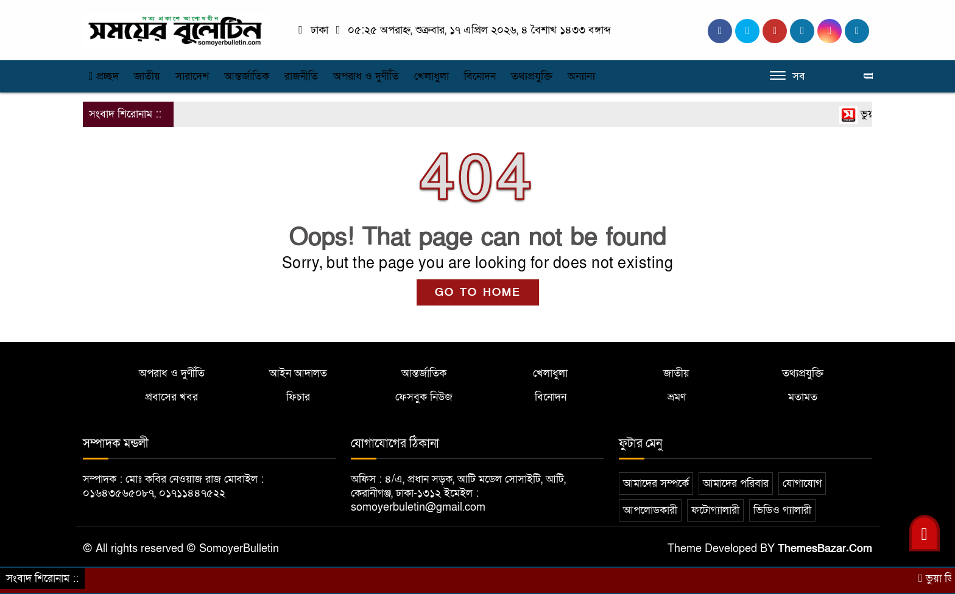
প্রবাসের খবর (171, 397)
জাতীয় (147, 76)
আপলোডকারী (650, 510)
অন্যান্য (581, 76)
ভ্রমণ (677, 397)
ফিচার (298, 397)
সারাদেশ (192, 76)
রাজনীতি (301, 76)
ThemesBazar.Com (825, 549)
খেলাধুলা (431, 76)
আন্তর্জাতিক (246, 76)
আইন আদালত (298, 373)
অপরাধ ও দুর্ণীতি (366, 76)
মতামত (802, 397)
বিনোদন (480, 76)
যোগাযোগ (802, 484)
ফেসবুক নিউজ (424, 397)
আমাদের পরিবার (736, 484)
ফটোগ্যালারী (715, 510)
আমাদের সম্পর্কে (656, 484)
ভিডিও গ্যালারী (782, 510)
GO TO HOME (478, 292)
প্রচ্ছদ (104, 76)
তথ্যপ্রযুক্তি (531, 76)
